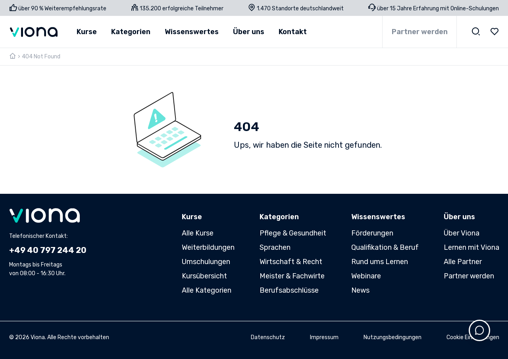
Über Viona (461, 233)
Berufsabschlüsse (289, 290)
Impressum (324, 337)
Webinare (366, 276)
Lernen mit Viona (471, 247)
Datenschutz (268, 337)
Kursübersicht (204, 276)
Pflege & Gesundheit (293, 233)
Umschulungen (206, 261)
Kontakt (293, 31)
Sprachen (275, 247)
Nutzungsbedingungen (392, 337)
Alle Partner (463, 261)
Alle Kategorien (206, 290)
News (360, 290)
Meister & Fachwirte (292, 276)
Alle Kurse (198, 233)
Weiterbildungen (208, 247)
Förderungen (372, 233)
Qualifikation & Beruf (385, 247)
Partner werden (420, 31)
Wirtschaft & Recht (291, 261)
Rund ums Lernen (379, 261)
